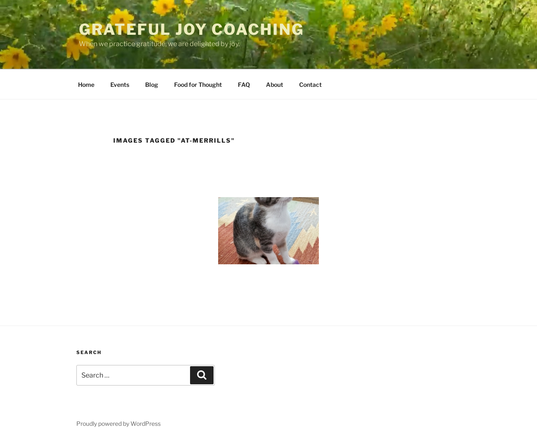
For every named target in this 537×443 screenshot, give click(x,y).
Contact (310, 84)
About (274, 84)
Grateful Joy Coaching (191, 29)
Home (86, 84)
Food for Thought (198, 84)
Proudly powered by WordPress (118, 423)
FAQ (244, 84)
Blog (151, 84)
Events (119, 84)
